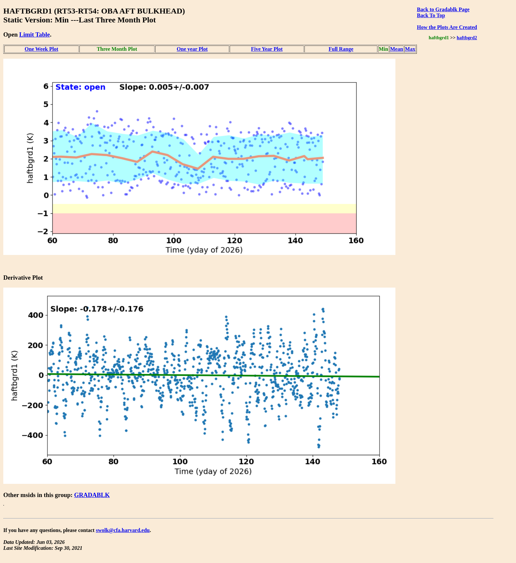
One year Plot (192, 49)
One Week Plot (41, 49)
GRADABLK (92, 494)
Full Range (341, 49)
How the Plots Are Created (447, 27)
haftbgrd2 (467, 37)
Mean (396, 49)
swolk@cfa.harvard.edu (123, 530)
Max (410, 49)
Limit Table (34, 34)
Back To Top (431, 15)
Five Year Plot (267, 49)
